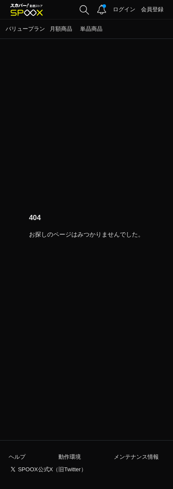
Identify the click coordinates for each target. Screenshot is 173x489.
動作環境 (69, 457)
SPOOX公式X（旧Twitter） (52, 469)
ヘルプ (17, 457)
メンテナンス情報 (136, 457)
